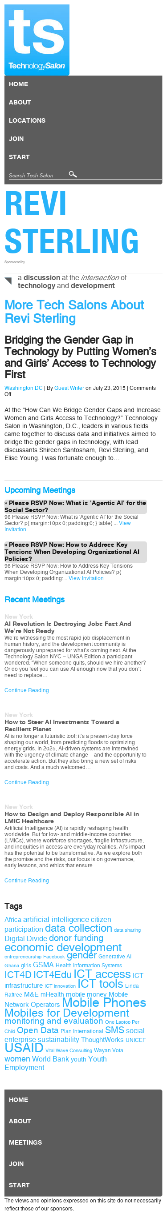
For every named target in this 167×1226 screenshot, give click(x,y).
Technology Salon (36, 40)
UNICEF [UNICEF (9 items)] (136, 1040)
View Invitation (85, 578)
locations (27, 121)
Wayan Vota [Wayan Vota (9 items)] (108, 1050)
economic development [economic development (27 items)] (63, 947)
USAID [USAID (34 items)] (24, 1048)
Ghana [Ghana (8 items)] (11, 966)
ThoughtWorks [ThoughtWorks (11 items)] (102, 1040)
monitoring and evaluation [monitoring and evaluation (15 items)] (53, 1021)
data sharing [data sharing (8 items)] (127, 930)
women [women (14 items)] (17, 1059)
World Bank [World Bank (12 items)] (50, 1059)
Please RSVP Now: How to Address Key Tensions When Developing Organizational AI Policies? (71, 552)
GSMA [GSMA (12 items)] (43, 965)
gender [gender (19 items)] (82, 955)
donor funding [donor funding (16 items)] (76, 938)
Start (19, 157)
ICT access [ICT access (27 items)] (102, 974)
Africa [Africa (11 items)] (12, 920)
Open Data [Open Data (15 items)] (38, 1030)
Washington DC (23, 388)
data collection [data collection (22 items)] (78, 928)
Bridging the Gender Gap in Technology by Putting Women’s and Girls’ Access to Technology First (80, 357)
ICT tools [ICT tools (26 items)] (100, 984)
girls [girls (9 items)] (26, 965)
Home (18, 84)
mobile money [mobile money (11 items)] (86, 994)
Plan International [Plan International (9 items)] (82, 1031)
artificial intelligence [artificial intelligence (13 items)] (56, 919)
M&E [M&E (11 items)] (31, 994)
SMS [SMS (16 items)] (114, 1030)
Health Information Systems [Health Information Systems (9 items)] (89, 965)
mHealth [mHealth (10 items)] (52, 994)
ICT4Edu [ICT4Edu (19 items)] (52, 975)
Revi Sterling (71, 222)
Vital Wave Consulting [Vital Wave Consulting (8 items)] (68, 1051)
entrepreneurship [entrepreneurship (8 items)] (22, 957)
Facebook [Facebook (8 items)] (54, 957)
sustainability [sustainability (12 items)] (58, 1039)
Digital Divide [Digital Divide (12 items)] (25, 938)
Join (16, 139)
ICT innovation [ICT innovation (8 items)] (60, 986)
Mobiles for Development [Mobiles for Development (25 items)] (66, 1013)
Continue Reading (26, 690)
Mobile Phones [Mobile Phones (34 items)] (104, 1002)
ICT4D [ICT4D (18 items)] (18, 975)
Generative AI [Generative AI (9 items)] (114, 957)
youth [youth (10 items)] (78, 1059)
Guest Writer (69, 388)
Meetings (25, 1143)
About (20, 103)
